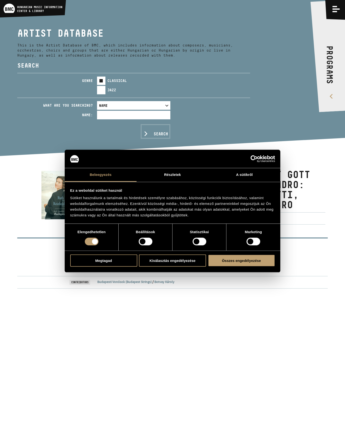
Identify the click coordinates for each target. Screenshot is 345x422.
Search (161, 134)
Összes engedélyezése (241, 261)
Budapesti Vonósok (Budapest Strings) (124, 282)
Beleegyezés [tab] (100, 175)
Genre (87, 80)
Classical (117, 80)
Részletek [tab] (172, 175)
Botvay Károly (164, 282)
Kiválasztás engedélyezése (173, 261)
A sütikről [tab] (244, 175)
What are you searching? (68, 105)
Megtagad (103, 261)
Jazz (111, 90)
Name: (87, 115)
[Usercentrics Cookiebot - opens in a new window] (254, 158)
